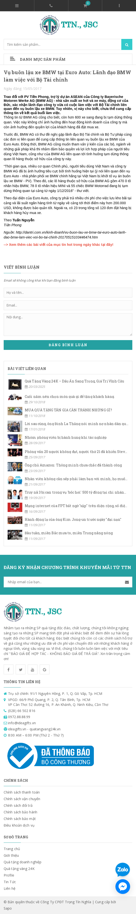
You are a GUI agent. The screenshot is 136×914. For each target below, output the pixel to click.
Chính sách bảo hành (20, 812)
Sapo (8, 908)
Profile (9, 875)
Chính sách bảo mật (20, 818)
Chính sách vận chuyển (22, 798)
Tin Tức (10, 881)
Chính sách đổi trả (18, 805)
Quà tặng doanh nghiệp (22, 862)
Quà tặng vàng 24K (19, 868)
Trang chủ (12, 848)
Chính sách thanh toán (22, 792)
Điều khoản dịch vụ (19, 825)
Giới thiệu (11, 855)
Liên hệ (9, 888)
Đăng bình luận (68, 345)
